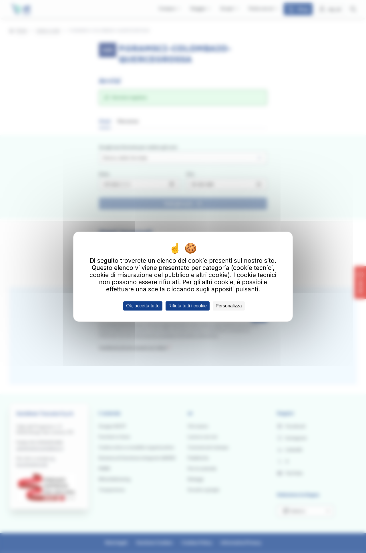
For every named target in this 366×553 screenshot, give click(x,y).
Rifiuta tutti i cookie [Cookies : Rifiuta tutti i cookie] (187, 305)
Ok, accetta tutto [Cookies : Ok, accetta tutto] (143, 305)
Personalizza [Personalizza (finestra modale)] (229, 305)
